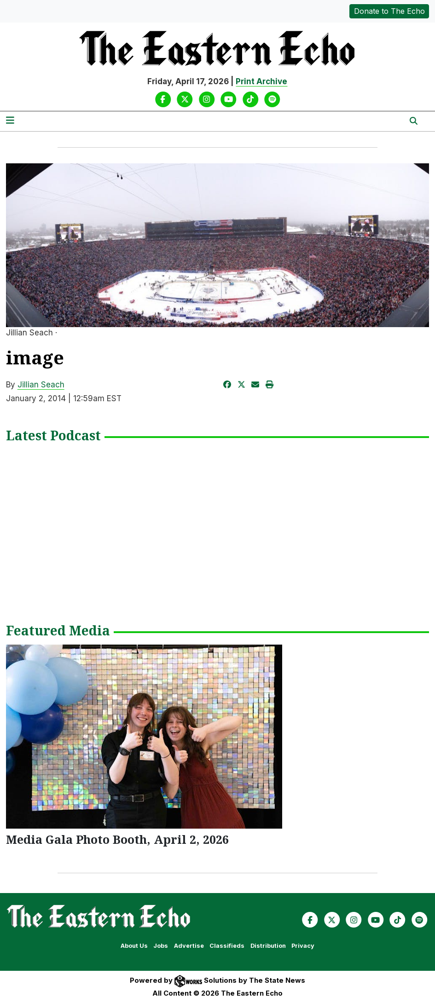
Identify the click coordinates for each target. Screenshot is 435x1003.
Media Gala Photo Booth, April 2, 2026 (117, 839)
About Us (134, 945)
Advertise (189, 945)
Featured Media (58, 631)
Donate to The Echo (389, 11)
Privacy (302, 945)
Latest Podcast (53, 436)
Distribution (268, 945)
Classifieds (226, 945)
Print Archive (261, 81)
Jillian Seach (40, 384)
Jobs (160, 945)
